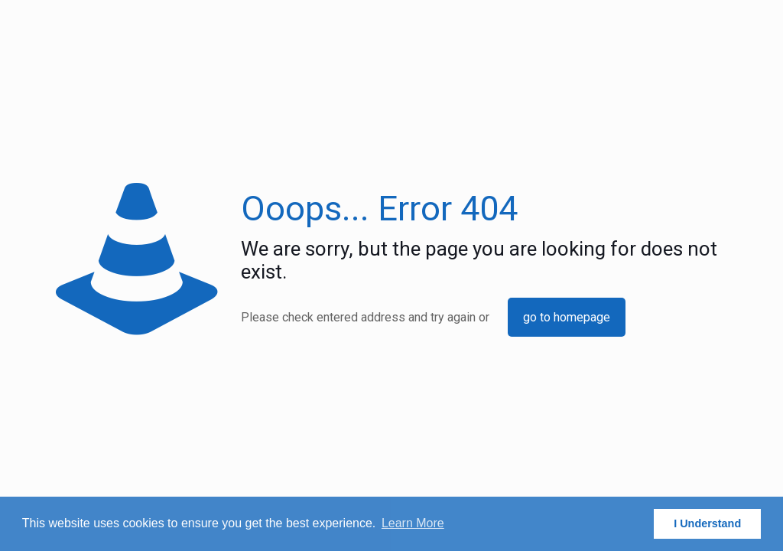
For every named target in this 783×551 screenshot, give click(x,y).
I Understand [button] (707, 523)
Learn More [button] (413, 523)
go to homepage (566, 317)
